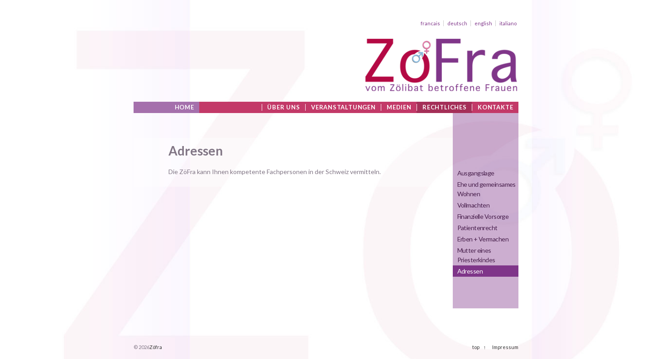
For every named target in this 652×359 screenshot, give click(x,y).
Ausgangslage (475, 173)
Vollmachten (473, 205)
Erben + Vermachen (482, 239)
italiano (508, 23)
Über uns (283, 107)
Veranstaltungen (343, 107)
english (483, 23)
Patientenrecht (477, 227)
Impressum (505, 347)
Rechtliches (444, 107)
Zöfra (155, 347)
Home (184, 107)
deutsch (457, 23)
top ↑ (479, 347)
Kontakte (495, 107)
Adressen (470, 271)
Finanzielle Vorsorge (483, 216)
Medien (399, 107)
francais (430, 23)
